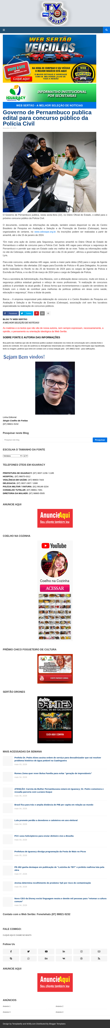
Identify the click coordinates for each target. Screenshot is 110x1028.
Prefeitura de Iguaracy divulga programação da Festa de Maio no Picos (50, 851)
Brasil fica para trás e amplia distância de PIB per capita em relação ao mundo (53, 804)
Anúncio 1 (6, 1006)
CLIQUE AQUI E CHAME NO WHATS (17, 935)
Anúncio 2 (59, 1006)
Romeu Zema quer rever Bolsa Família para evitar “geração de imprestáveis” (53, 773)
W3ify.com (31, 1024)
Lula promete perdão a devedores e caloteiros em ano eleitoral (46, 820)
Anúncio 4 (59, 1012)
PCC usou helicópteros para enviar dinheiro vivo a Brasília (44, 836)
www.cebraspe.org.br (44, 232)
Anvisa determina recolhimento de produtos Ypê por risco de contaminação (52, 883)
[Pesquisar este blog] (47, 440)
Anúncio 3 (6, 1012)
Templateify (17, 1024)
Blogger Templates (57, 1024)
